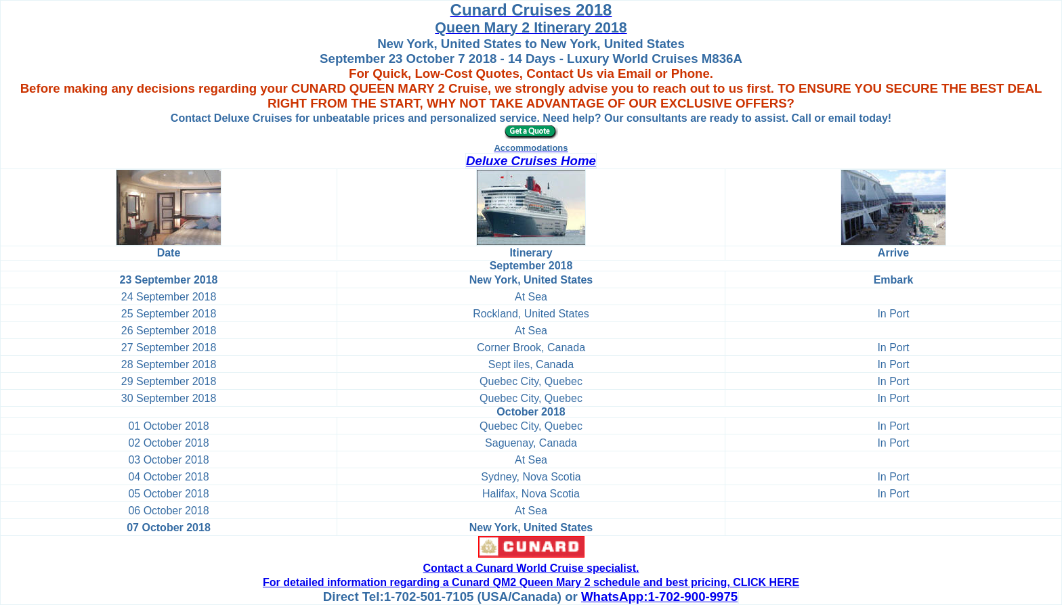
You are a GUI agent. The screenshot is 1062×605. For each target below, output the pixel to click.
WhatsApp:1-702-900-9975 (659, 596)
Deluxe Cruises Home (531, 161)
